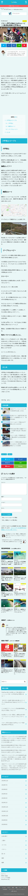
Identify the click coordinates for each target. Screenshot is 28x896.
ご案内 (3, 840)
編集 (3, 862)
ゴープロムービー (12, 129)
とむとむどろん (13, 894)
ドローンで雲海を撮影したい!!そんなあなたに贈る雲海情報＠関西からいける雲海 (18, 443)
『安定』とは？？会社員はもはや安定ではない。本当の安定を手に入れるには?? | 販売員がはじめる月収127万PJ (13, 767)
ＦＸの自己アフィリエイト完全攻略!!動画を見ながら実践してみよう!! (13, 709)
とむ (7, 625)
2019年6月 (4, 789)
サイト (2, 508)
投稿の (4, 875)
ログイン (3, 873)
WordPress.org (5, 879)
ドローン (4, 849)
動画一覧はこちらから (14, 6)
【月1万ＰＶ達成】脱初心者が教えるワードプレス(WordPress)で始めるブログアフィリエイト (13, 702)
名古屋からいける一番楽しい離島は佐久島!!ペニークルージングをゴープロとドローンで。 (13, 716)
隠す (16, 117)
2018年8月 (4, 824)
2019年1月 (4, 802)
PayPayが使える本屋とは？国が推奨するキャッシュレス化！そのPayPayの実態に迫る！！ (13, 694)
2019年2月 (4, 798)
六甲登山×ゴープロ (11, 120)
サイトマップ (11, 889)
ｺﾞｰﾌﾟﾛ (24, 887)
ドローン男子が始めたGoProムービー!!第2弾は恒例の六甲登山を (13, 723)
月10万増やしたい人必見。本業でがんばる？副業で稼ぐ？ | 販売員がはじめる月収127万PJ (13, 758)
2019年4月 (4, 793)
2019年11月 (5, 780)
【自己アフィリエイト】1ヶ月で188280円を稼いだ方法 (18, 409)
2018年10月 (5, 815)
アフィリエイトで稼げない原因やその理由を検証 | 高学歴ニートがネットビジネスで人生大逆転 (13, 740)
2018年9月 (4, 820)
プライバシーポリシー (20, 889)
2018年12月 (5, 807)
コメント (3, 482)
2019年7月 (4, 785)
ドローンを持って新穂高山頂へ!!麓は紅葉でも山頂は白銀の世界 (18, 437)
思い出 (10, 454)
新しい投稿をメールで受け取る (9, 520)
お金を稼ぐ (5, 836)
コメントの (5, 877)
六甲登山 (9, 123)
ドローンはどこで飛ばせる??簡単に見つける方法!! (18, 423)
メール (3, 502)
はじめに (4, 887)
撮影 (3, 858)
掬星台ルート (10, 126)
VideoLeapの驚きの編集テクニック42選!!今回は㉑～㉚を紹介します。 (18, 430)
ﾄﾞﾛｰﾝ (20, 887)
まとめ (7, 132)
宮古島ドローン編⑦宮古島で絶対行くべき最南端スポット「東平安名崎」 (18, 417)
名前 (2, 496)
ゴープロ (4, 454)
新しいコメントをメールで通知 (9, 517)
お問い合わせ (14, 891)
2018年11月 (5, 811)
